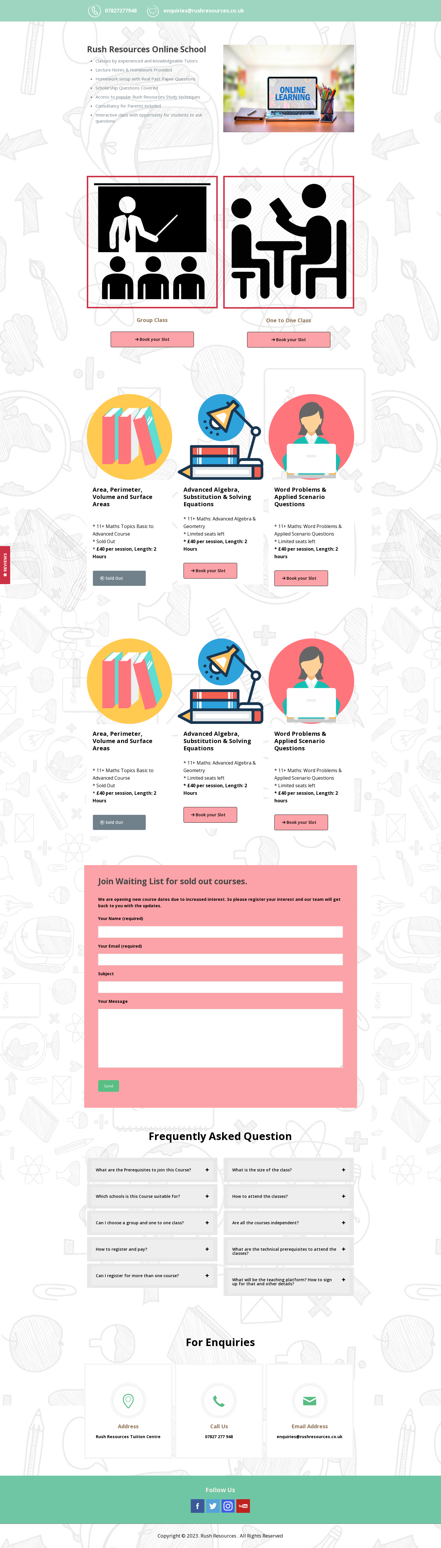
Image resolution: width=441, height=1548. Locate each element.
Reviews (5, 565)
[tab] (152, 1170)
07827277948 (121, 10)
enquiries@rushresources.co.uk (203, 10)
